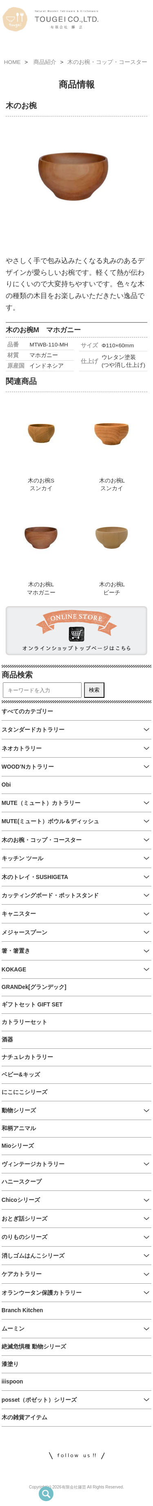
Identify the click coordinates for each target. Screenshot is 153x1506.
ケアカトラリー (22, 1274)
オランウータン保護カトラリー (42, 1293)
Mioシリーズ (18, 1146)
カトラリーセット (24, 1022)
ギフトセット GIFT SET (32, 1005)
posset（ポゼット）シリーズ (39, 1400)
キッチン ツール (22, 858)
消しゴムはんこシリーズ (33, 1256)
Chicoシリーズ (21, 1200)
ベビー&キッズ (21, 1075)
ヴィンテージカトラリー (33, 1164)
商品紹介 (44, 62)
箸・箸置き (16, 951)
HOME (12, 62)
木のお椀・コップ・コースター (107, 62)
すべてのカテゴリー (27, 711)
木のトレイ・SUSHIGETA (35, 877)
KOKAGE (14, 970)
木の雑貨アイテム (24, 1417)
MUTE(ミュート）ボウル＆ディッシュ (51, 821)
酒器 (7, 1040)
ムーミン (13, 1329)
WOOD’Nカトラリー (28, 767)
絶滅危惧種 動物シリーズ (34, 1347)
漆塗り (10, 1364)
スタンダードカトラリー (33, 730)
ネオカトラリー (22, 748)
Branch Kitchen (22, 1310)
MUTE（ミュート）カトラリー (41, 803)
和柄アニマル (19, 1128)
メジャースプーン (24, 932)
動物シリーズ (19, 1110)
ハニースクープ (22, 1182)
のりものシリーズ (24, 1237)
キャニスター (19, 914)
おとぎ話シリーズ (24, 1219)
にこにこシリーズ (24, 1092)
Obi (6, 785)
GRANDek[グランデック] (34, 987)
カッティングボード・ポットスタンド (50, 895)
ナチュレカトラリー (27, 1057)
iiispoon (12, 1382)
